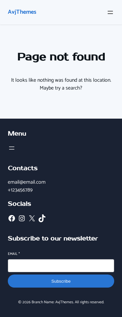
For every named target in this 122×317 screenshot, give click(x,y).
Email (14, 254)
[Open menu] (110, 12)
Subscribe (61, 281)
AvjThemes (22, 12)
